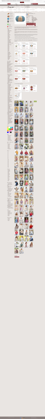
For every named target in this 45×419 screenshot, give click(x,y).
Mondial (8, 46)
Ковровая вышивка (8, 65)
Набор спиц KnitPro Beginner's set (10, 63)
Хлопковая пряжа (10, 122)
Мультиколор (9, 201)
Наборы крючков (8, 62)
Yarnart (8, 55)
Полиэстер (9, 108)
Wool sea (9, 54)
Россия (8, 178)
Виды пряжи (15, 9)
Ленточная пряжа (10, 95)
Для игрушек (9, 84)
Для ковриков (9, 85)
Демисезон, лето (10, 213)
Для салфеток (9, 89)
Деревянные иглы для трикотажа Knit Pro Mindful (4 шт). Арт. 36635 (19, 95)
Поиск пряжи (17, 6)
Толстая (9, 219)
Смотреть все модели (35, 101)
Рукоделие (9, 195)
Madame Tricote (9, 44)
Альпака (9, 76)
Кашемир (9, 93)
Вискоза (9, 81)
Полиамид (9, 107)
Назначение (19, 9)
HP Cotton (9, 37)
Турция (8, 179)
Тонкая (8, 220)
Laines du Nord (9, 39)
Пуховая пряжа (9, 116)
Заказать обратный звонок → (27, 7)
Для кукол (9, 86)
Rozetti (8, 49)
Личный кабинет (11, 15)
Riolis (8, 48)
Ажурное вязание (10, 183)
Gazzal (8, 35)
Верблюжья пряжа (10, 80)
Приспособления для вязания (9, 69)
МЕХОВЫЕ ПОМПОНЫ (9, 67)
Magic (8, 45)
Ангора (8, 77)
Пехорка (9, 58)
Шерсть (8, 123)
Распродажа (27, 9)
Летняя (8, 215)
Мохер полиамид (34, 20)
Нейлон (9, 102)
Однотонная (9, 202)
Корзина (35, 3)
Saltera (8, 50)
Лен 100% (9, 94)
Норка (8, 103)
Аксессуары (23, 9)
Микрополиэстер (10, 99)
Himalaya (9, 36)
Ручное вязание (9, 196)
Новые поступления (32, 9)
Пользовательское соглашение (33, 417)
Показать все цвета (30, 25)
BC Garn (9, 31)
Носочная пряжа (10, 104)
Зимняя (8, 214)
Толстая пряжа (9, 119)
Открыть (19, 90)
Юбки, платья (9, 194)
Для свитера (9, 90)
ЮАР (8, 180)
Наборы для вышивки (9, 70)
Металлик (9, 98)
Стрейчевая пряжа (10, 118)
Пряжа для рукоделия (10, 115)
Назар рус (9, 57)
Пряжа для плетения (10, 114)
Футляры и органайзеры (9, 72)
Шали (8, 192)
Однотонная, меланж (10, 203)
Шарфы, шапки (9, 193)
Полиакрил (9, 106)
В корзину (19, 55)
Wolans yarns (9, 53)
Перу (8, 177)
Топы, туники (9, 191)
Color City (9, 32)
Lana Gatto (9, 40)
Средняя (9, 218)
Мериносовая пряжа (10, 97)
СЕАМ (8, 59)
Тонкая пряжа (9, 120)
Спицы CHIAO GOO (9, 68)
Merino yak (27, 85)
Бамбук (8, 78)
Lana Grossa (9, 41)
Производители (10, 9)
